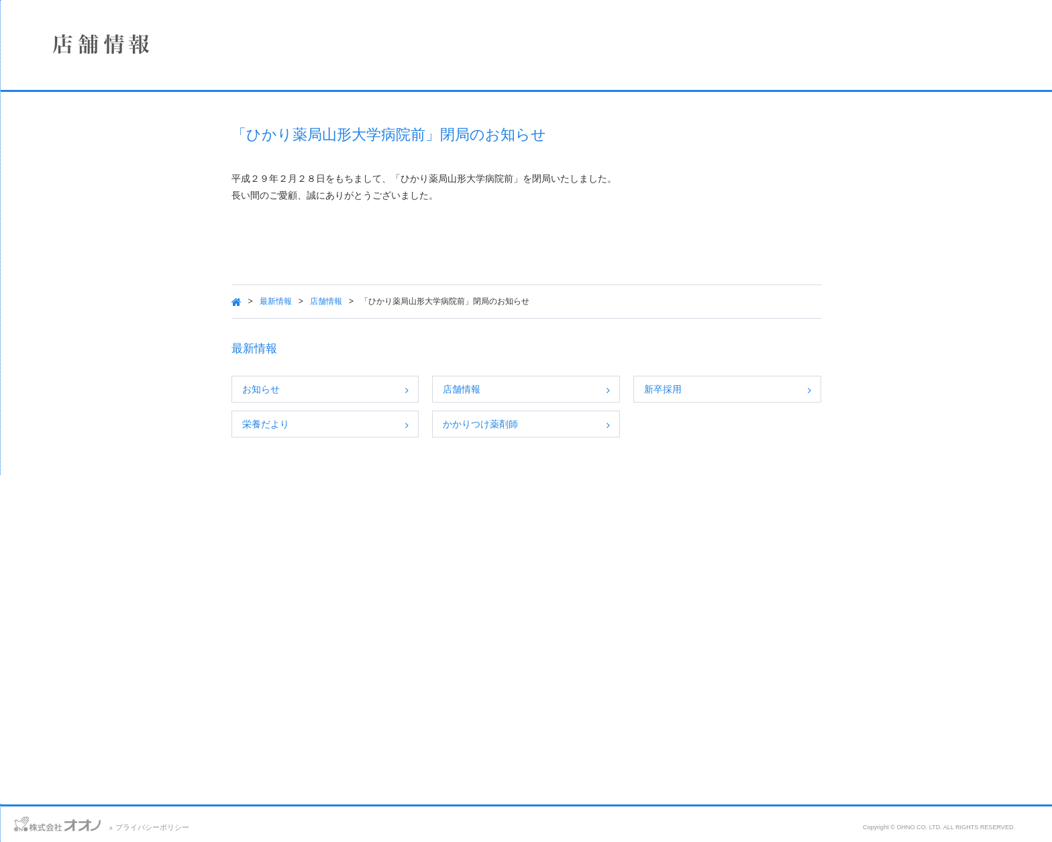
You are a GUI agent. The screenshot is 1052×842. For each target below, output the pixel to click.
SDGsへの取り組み (104, 274)
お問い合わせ (26, 822)
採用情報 (104, 238)
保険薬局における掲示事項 (104, 310)
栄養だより (349, 424)
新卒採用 (747, 389)
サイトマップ (139, 822)
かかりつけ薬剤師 (564, 424)
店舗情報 (104, 167)
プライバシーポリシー (320, 827)
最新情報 (360, 301)
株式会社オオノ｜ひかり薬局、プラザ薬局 (84, 51)
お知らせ (345, 389)
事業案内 (104, 203)
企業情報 (104, 132)
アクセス (82, 822)
